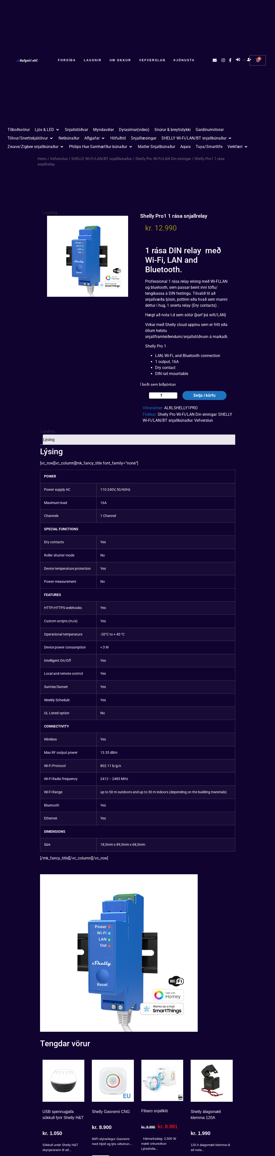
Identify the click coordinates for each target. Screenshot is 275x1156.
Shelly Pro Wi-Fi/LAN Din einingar (163, 158)
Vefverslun (152, 60)
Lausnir (93, 60)
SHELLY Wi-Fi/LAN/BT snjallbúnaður (101, 158)
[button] (47, 130)
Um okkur (120, 60)
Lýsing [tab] (49, 439)
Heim (42, 158)
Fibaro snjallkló (154, 1111)
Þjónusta (184, 60)
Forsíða (67, 60)
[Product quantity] (163, 395)
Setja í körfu (204, 395)
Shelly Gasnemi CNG (111, 1112)
